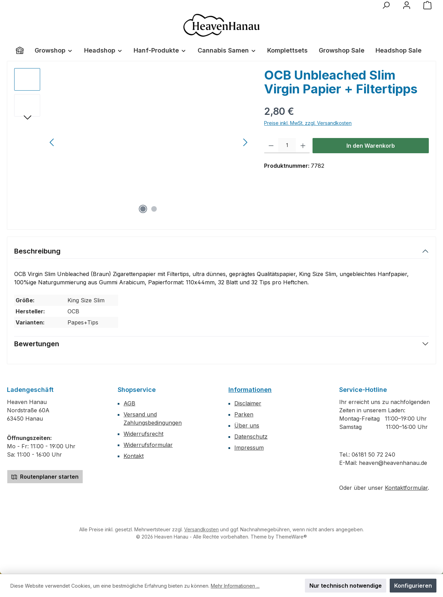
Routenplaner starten (45, 476)
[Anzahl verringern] (271, 145)
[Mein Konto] (406, 5)
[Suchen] (386, 5)
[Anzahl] (287, 145)
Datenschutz (251, 436)
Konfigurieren (413, 585)
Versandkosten (201, 529)
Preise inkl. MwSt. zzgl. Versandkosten (308, 123)
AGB (129, 403)
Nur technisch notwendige (345, 585)
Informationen (250, 389)
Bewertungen (36, 344)
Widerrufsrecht (143, 433)
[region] (132, 142)
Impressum (249, 447)
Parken (243, 414)
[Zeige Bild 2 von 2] (154, 209)
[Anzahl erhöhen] (303, 145)
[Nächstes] (245, 142)
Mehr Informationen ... (235, 586)
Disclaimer (247, 403)
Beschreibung (37, 251)
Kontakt (134, 455)
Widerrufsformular (148, 444)
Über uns (246, 425)
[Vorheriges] (52, 142)
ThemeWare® (291, 537)
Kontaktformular (406, 487)
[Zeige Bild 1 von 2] (143, 209)
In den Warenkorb (370, 145)
